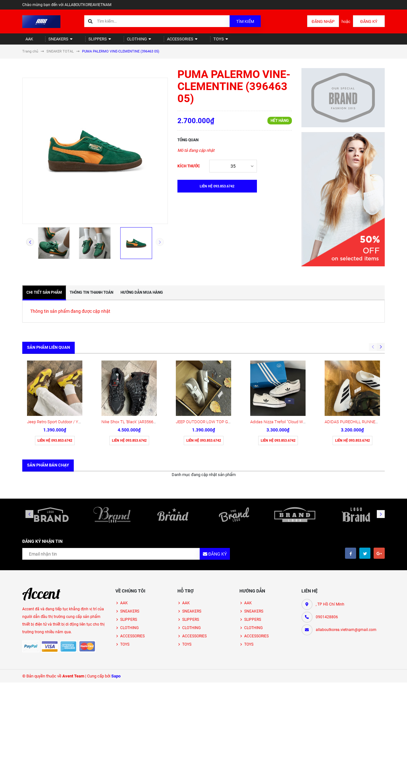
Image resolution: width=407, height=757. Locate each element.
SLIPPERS (88, 41)
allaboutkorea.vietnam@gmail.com (346, 580)
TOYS (196, 41)
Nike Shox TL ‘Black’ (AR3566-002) (131, 371)
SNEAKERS (53, 41)
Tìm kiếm (245, 21)
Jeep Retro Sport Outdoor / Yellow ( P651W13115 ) (72, 371)
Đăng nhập (323, 21)
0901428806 (327, 567)
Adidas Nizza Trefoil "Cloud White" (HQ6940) (289, 371)
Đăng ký (368, 21)
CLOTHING (122, 41)
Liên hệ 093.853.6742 (55, 391)
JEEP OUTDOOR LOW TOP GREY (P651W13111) (219, 371)
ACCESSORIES (162, 41)
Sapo (116, 626)
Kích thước (188, 171)
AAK (26, 41)
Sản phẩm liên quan (48, 352)
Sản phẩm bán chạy (48, 415)
